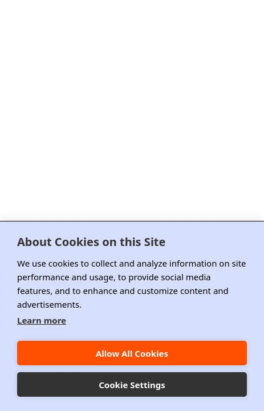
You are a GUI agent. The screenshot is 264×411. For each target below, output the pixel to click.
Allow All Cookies (132, 353)
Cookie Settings (132, 384)
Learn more (41, 320)
